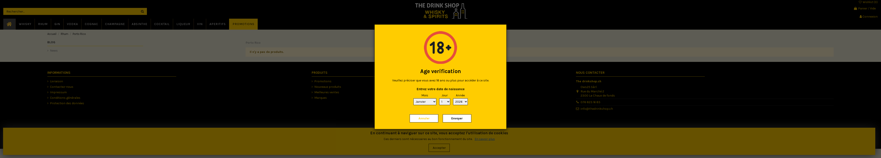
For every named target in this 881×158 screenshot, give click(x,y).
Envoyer (457, 118)
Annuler (424, 118)
